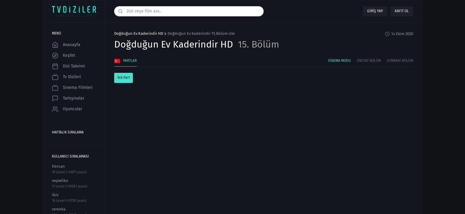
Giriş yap (375, 11)
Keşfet (63, 55)
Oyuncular (67, 109)
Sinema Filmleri (72, 87)
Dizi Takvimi (68, 66)
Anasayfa (66, 45)
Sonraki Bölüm (400, 61)
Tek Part (123, 77)
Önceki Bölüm (369, 61)
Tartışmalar (68, 98)
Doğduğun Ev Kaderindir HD (138, 34)
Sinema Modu (339, 61)
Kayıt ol (402, 11)
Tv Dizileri (66, 77)
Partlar (125, 61)
